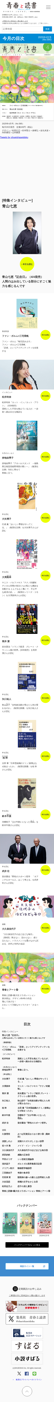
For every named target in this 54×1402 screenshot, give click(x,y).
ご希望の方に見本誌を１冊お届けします (15, 21)
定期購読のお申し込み (29, 1289)
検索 (48, 29)
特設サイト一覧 (27, 1266)
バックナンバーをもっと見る (27, 1245)
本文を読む (28, 264)
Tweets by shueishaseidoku (14, 137)
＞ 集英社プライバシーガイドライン (27, 1380)
